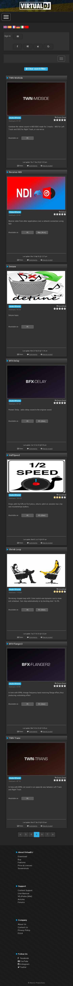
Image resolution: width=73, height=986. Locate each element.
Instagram (23, 964)
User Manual (23, 893)
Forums (21, 902)
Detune (12, 266)
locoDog (62, 306)
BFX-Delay (14, 361)
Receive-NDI (15, 172)
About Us (22, 924)
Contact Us (23, 927)
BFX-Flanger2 (15, 644)
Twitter (22, 967)
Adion (63, 212)
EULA (20, 933)
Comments (33, 166)
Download (22, 856)
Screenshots (23, 868)
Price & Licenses (25, 865)
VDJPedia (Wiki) (25, 896)
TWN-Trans (14, 738)
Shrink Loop (15, 549)
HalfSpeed (14, 455)
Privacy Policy (24, 930)
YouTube (23, 961)
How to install (47, 166)
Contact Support (25, 890)
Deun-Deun (61, 117)
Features (22, 862)
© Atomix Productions (36, 983)
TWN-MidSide (16, 78)
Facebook (23, 958)
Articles (21, 899)
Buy (19, 859)
